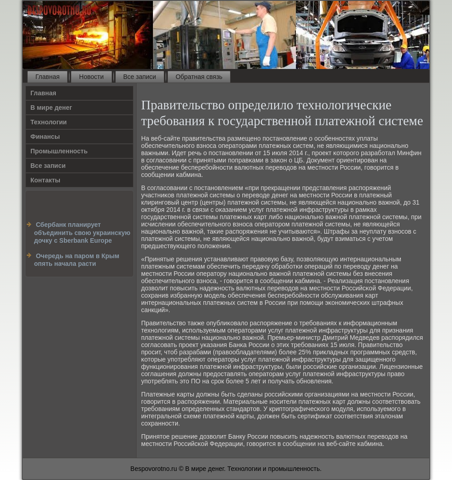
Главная (47, 76)
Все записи (139, 76)
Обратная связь (199, 76)
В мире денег (51, 107)
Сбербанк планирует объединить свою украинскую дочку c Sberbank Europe (82, 232)
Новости (91, 76)
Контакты (45, 180)
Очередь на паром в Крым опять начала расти (76, 260)
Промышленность (59, 151)
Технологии (48, 122)
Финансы (45, 136)
